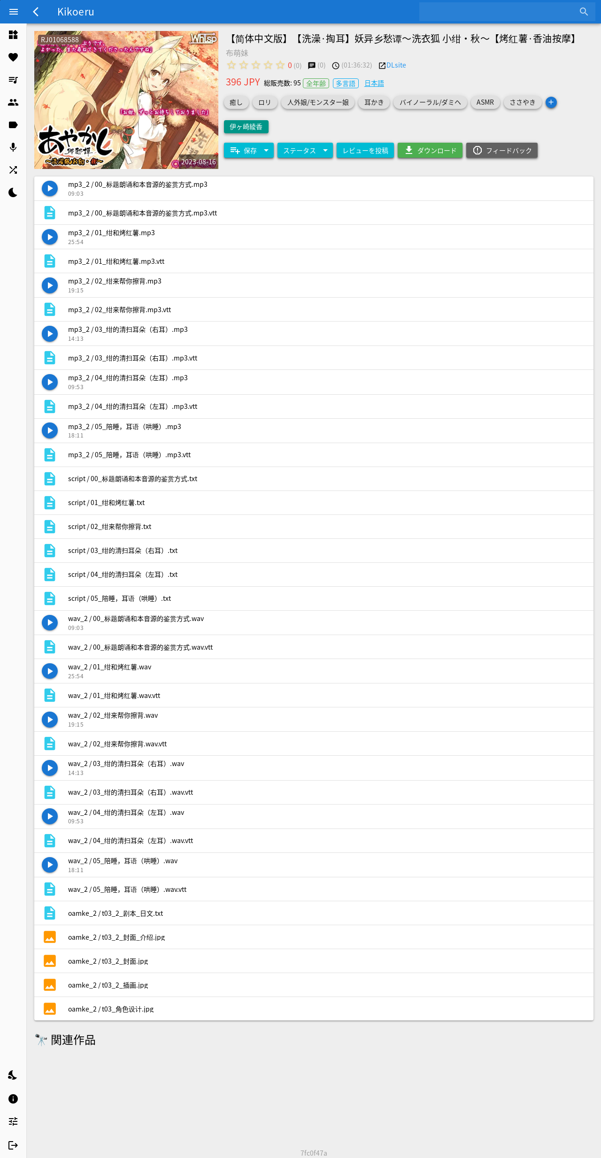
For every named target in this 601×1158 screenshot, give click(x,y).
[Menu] (14, 12)
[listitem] (13, 34)
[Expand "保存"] (249, 150)
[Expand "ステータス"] (305, 150)
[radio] (231, 64)
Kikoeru (75, 11)
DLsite (396, 64)
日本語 (374, 82)
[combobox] (500, 11)
